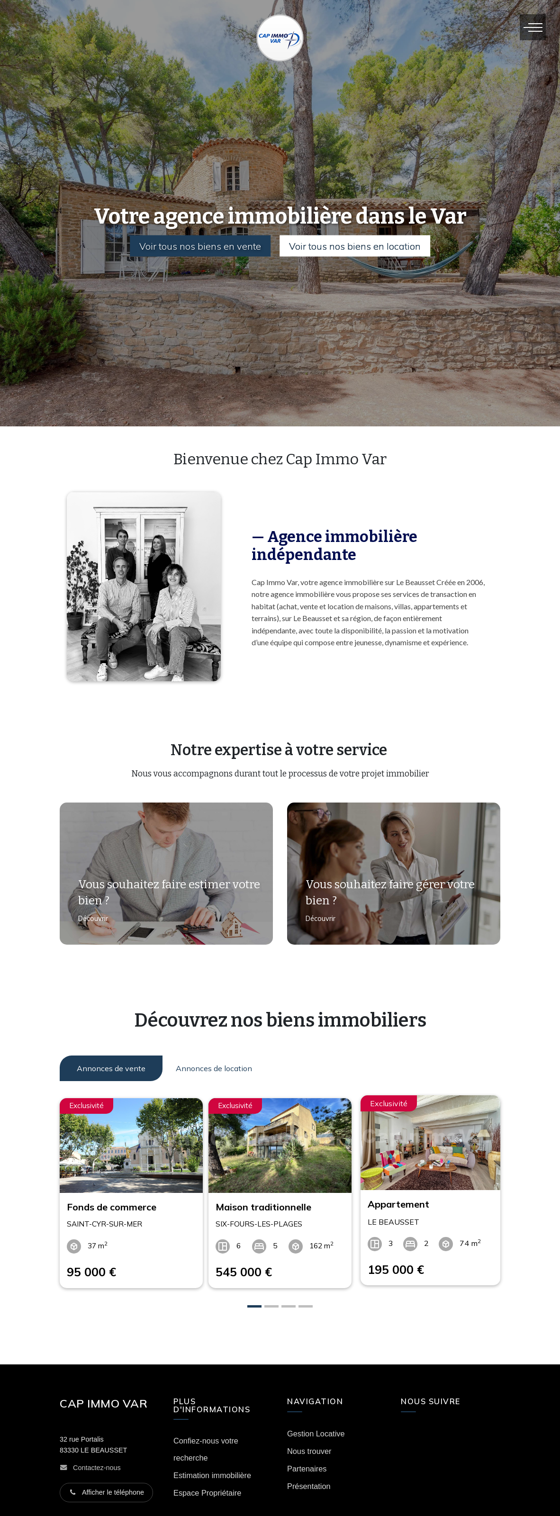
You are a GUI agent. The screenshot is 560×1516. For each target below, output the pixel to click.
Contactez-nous (97, 1461)
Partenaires (306, 1462)
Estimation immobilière (212, 1469)
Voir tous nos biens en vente (198, 246)
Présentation (309, 1480)
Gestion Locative (316, 1427)
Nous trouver (309, 1445)
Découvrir (89, 924)
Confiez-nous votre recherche (205, 1443)
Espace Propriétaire (207, 1487)
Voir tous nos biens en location (357, 246)
